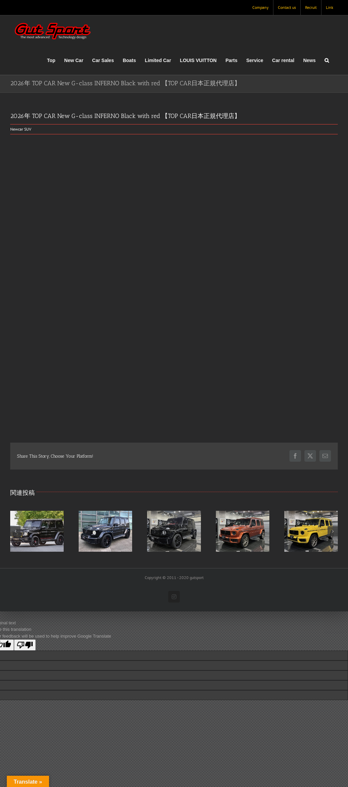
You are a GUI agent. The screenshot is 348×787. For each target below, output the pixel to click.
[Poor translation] (25, 645)
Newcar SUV (20, 129)
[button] (327, 60)
